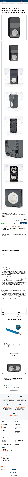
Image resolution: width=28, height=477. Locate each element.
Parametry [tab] (5, 232)
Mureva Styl (23, 5)
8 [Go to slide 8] (17, 353)
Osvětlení (4, 430)
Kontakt (16, 425)
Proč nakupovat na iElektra (19, 440)
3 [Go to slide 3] (12, 353)
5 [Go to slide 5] (14, 353)
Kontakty (16, 437)
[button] (18, 1)
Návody (2, 437)
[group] (14, 336)
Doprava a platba (17, 424)
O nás (16, 441)
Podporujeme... (17, 444)
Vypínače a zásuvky (8, 5)
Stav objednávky (17, 432)
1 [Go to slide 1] (10, 353)
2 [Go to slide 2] (11, 353)
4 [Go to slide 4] (13, 353)
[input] (6, 350)
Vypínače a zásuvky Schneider (16, 5)
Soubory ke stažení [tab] (11, 232)
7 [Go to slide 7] (16, 353)
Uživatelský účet (17, 431)
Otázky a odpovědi (4, 440)
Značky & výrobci (4, 441)
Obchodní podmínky (18, 429)
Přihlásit (14, 469)
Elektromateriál (5, 424)
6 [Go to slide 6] (15, 353)
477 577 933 (5, 450)
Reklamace (16, 428)
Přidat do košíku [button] (16, 387)
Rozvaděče (4, 427)
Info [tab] (2, 232)
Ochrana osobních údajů (18, 445)
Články (16, 433)
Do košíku (23, 223)
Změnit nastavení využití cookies (6, 444)
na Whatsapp (9, 455)
